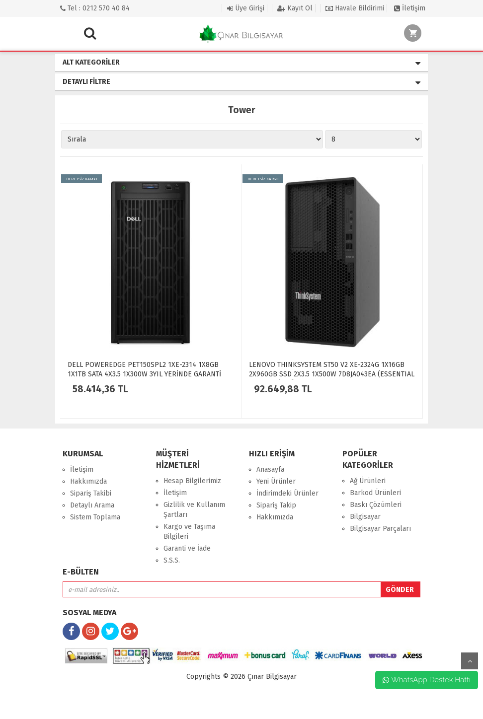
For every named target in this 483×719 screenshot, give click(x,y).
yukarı (469, 660)
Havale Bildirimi (354, 8)
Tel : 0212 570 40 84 (95, 8)
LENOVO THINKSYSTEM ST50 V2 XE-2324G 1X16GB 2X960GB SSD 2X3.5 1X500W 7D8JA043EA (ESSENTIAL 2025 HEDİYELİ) (331, 374)
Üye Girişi (245, 8)
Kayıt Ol (295, 8)
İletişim (409, 8)
